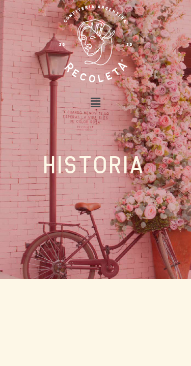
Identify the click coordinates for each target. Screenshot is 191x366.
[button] (95, 102)
